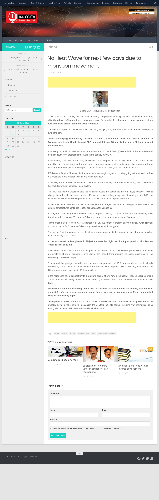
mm (87, 334)
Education (22, 3)
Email (104, 410)
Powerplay (9, 3)
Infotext (105, 3)
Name (52, 410)
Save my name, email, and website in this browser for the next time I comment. (88, 429)
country (64, 334)
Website (53, 419)
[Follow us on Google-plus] (34, 47)
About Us (19, 40)
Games (128, 3)
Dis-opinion (141, 3)
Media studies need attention (63, 359)
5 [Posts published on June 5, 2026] (33, 130)
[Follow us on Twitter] (30, 47)
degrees (73, 334)
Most (93, 334)
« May (7, 149)
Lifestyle (52, 47)
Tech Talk (117, 3)
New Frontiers (54, 3)
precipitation (102, 334)
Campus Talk (93, 3)
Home (9, 40)
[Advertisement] (92, 82)
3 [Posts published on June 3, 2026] (23, 130)
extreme (81, 334)
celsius (57, 334)
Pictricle (67, 3)
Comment (55, 393)
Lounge (77, 3)
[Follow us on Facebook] (26, 47)
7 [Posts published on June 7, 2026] (7, 134)
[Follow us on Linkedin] (38, 47)
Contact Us (32, 40)
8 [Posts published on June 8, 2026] (13, 134)
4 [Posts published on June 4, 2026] (28, 130)
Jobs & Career (37, 3)
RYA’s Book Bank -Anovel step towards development (133, 367)
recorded (112, 334)
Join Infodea (47, 40)
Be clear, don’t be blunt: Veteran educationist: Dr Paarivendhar (95, 368)
